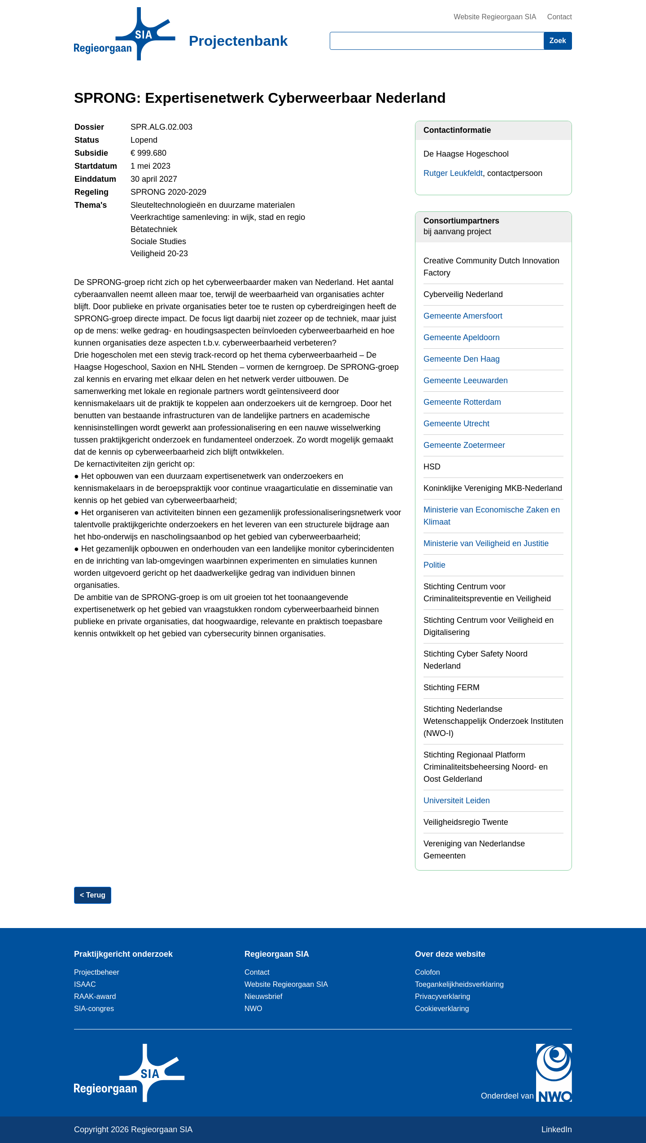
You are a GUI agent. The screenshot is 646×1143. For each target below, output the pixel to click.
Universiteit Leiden (456, 800)
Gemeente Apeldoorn (461, 337)
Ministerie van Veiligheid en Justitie (486, 543)
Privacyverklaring (442, 996)
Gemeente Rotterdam (462, 402)
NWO (253, 1008)
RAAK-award (95, 996)
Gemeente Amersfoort (462, 315)
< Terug (92, 895)
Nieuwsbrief (263, 996)
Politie (434, 565)
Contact (559, 17)
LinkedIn (556, 1129)
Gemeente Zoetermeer (464, 445)
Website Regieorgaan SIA (495, 17)
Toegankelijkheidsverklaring (459, 984)
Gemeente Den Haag (461, 359)
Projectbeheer (96, 972)
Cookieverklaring (442, 1008)
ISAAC (85, 984)
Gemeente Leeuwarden (465, 380)
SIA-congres (94, 1008)
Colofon (427, 972)
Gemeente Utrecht (456, 423)
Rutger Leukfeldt (453, 173)
